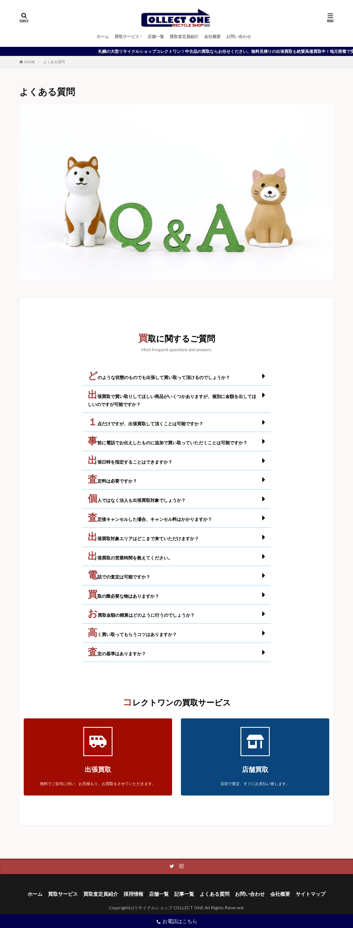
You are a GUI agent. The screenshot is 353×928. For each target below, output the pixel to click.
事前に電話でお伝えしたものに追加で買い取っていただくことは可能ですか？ (167, 442)
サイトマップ (310, 894)
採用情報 (133, 894)
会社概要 (212, 36)
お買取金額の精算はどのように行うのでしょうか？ (141, 615)
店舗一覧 (156, 36)
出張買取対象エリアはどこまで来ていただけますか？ (143, 538)
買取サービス (126, 36)
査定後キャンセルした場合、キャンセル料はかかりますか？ (150, 519)
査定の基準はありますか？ (117, 653)
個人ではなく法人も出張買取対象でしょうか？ (137, 500)
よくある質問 (54, 61)
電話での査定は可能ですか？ (119, 576)
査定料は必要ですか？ (112, 480)
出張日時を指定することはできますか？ (130, 461)
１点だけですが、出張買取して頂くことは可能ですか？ (145, 423)
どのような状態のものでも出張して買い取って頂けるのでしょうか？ (159, 377)
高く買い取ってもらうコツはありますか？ (132, 634)
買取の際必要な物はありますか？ (123, 596)
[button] (176, 376)
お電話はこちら (176, 922)
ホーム (103, 36)
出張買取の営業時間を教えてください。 (130, 557)
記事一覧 (184, 894)
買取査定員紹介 (184, 36)
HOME (29, 62)
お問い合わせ (238, 36)
